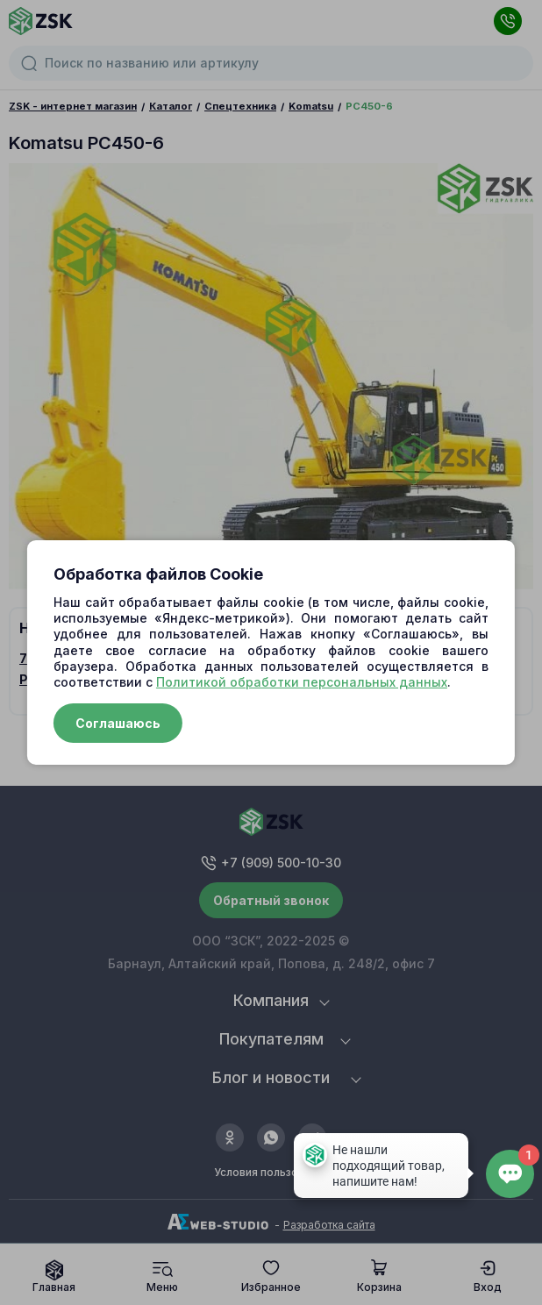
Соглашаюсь (117, 723)
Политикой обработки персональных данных (301, 681)
